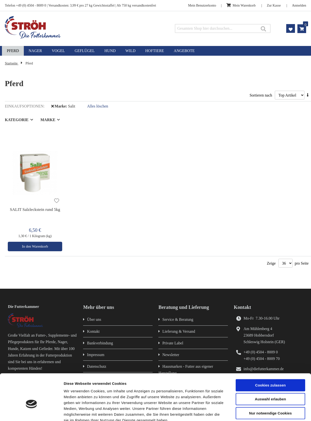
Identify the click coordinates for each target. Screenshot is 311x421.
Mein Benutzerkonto (202, 5)
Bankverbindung (100, 343)
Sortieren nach (261, 95)
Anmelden (299, 5)
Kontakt (93, 331)
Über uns (94, 319)
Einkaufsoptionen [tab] (24, 106)
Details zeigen (258, 411)
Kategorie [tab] (17, 120)
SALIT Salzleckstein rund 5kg (35, 209)
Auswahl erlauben (270, 371)
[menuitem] (13, 51)
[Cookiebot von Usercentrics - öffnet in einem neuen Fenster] (31, 411)
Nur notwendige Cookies (270, 385)
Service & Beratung (177, 319)
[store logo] (64, 27)
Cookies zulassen (270, 357)
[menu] (155, 51)
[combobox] (222, 28)
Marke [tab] (48, 120)
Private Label (172, 343)
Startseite (11, 63)
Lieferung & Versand (178, 331)
